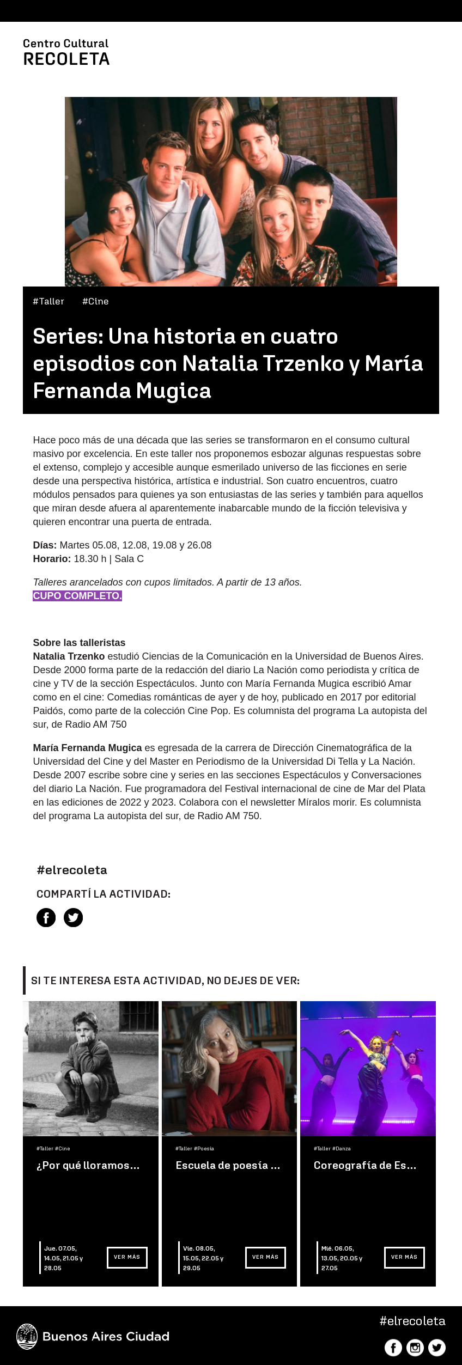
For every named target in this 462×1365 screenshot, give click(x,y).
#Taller (48, 301)
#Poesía (204, 1148)
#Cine (95, 301)
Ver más (127, 1257)
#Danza (341, 1148)
